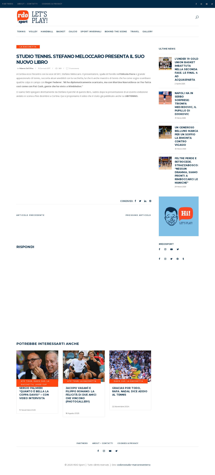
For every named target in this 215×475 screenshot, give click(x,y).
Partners (7, 4)
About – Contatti (27, 4)
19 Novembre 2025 (27, 410)
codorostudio (124, 464)
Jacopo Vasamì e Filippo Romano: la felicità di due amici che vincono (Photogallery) (81, 395)
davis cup (39, 381)
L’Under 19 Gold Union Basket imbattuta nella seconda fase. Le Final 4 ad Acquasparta (186, 69)
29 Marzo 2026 (180, 187)
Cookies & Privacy (52, 4)
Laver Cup (41, 385)
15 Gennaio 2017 (44, 68)
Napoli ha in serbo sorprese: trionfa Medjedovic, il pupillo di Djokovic (186, 104)
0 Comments (74, 68)
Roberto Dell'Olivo (26, 68)
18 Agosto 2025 (72, 413)
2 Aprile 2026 (180, 84)
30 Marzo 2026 (180, 149)
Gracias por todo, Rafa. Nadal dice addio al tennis (129, 391)
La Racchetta (28, 47)
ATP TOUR (26, 381)
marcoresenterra (141, 464)
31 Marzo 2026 (180, 118)
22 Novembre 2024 (120, 406)
